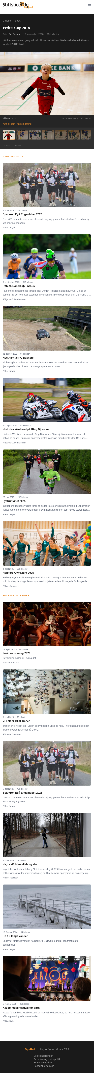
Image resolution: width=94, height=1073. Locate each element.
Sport (17, 20)
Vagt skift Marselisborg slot (20, 864)
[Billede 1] (9, 135)
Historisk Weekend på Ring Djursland (26, 429)
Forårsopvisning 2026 (16, 653)
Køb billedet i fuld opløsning (17, 124)
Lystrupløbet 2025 (14, 501)
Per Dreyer (14, 34)
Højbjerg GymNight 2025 (18, 572)
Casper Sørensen (13, 734)
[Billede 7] (87, 135)
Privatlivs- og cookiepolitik (47, 1059)
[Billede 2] (22, 135)
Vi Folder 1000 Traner (16, 721)
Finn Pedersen (11, 878)
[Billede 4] (48, 135)
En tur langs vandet (15, 936)
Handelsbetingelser (44, 1066)
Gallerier (7, 20)
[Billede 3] (35, 135)
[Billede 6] (74, 135)
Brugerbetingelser (43, 1062)
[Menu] (89, 5)
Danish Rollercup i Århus (19, 286)
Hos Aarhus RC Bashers (18, 357)
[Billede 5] (61, 135)
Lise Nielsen (10, 1021)
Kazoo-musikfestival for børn (21, 1007)
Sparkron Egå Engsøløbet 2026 (22, 214)
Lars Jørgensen (12, 586)
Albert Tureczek (12, 663)
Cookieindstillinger (43, 1055)
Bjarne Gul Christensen (15, 299)
